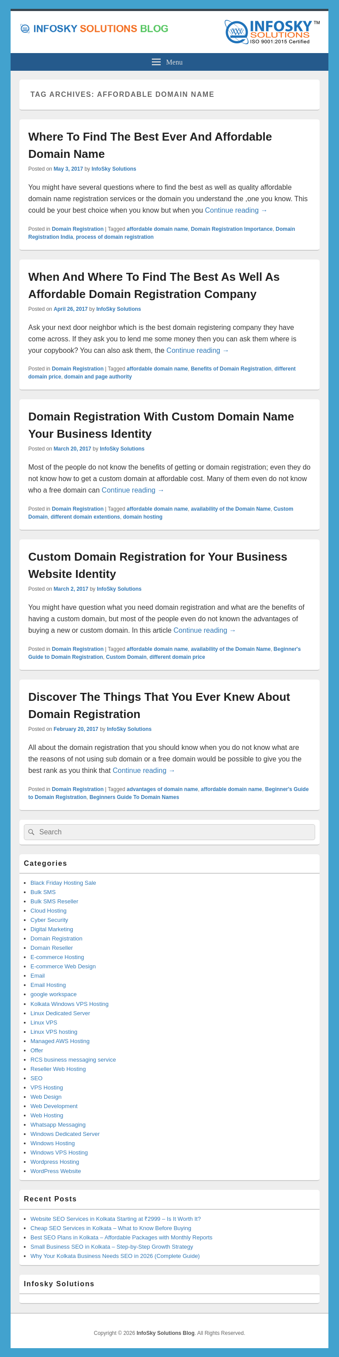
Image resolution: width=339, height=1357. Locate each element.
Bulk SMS (43, 892)
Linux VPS (43, 1022)
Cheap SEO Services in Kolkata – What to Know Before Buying (110, 1228)
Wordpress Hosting (54, 1161)
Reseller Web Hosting (58, 1069)
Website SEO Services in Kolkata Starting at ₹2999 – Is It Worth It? (115, 1219)
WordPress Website (55, 1171)
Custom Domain (126, 657)
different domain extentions (85, 517)
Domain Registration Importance (231, 229)
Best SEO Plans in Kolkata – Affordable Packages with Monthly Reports (121, 1237)
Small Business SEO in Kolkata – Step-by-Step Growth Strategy (111, 1246)
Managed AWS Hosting (60, 1041)
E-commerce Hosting (57, 957)
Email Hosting (48, 985)
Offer (36, 1050)
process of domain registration (115, 237)
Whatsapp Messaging (58, 1124)
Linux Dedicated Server (60, 1013)
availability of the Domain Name (231, 509)
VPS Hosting (46, 1087)
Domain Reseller (51, 947)
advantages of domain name (162, 789)
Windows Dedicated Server (65, 1134)
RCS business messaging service (73, 1059)
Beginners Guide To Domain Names (134, 797)
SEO (36, 1078)
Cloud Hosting (48, 910)
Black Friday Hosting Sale (63, 882)
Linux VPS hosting (53, 1031)
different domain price (177, 657)
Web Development (54, 1106)
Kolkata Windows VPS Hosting (69, 1004)
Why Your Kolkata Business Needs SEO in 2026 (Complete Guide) (115, 1256)
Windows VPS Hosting (59, 1152)
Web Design (46, 1096)
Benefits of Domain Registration (231, 369)
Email (37, 975)
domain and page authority (98, 377)
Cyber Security (49, 920)
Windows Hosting (52, 1143)
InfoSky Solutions (113, 169)
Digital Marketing (51, 929)
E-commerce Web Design (63, 966)
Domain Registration (77, 229)
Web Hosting (46, 1115)
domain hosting (142, 517)
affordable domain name (157, 229)
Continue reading (236, 210)
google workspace (53, 994)
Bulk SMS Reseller (54, 901)
